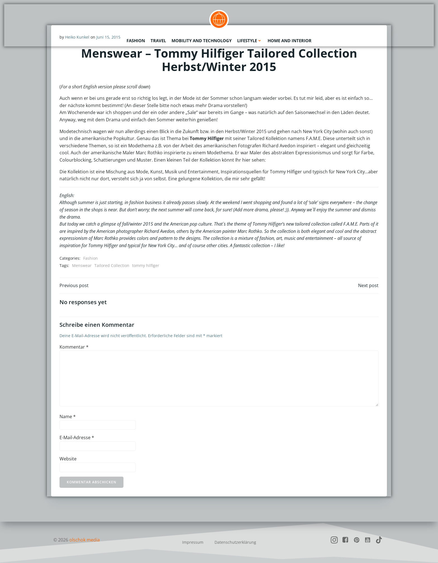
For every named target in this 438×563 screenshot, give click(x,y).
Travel (158, 40)
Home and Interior (289, 40)
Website (68, 459)
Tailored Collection (111, 265)
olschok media (84, 540)
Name (67, 416)
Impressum (192, 542)
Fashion (136, 40)
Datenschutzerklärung (235, 542)
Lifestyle (249, 40)
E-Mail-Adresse (76, 437)
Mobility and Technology (202, 40)
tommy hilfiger (145, 265)
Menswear (82, 265)
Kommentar (74, 347)
